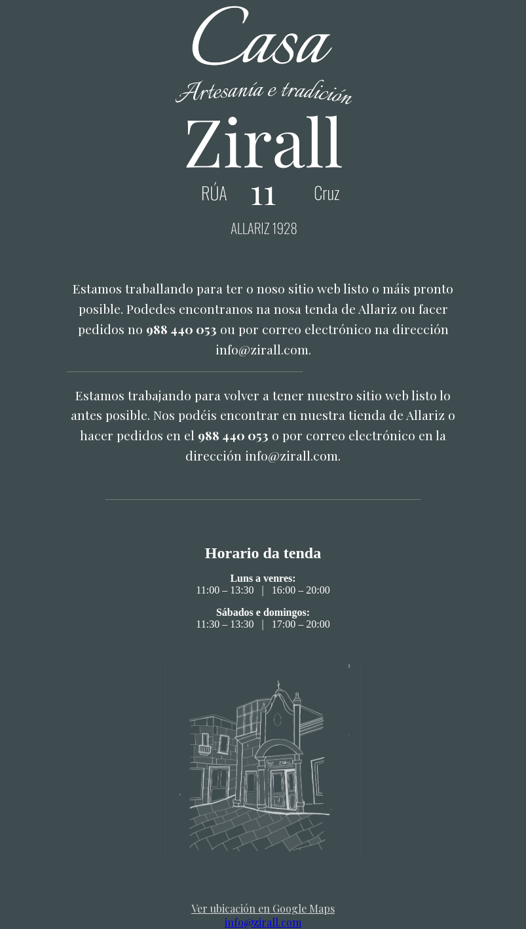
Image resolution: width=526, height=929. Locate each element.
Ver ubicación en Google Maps (263, 908)
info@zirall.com (263, 922)
